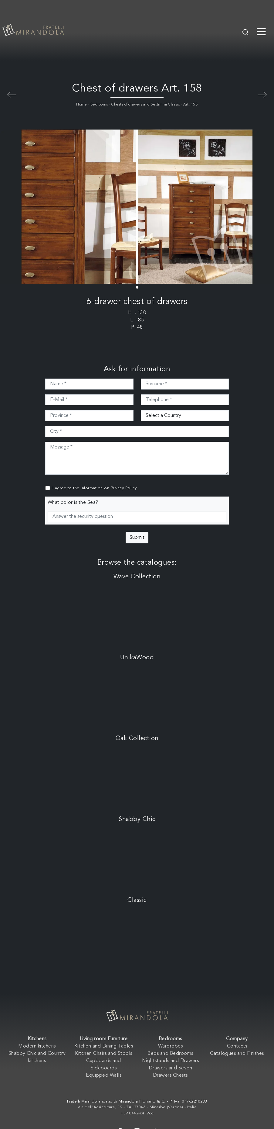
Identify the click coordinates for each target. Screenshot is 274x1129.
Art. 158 (190, 104)
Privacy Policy (124, 488)
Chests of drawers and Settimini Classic (145, 104)
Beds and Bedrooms (170, 1053)
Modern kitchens (37, 1046)
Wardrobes (170, 1046)
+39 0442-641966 (137, 1113)
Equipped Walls (103, 1075)
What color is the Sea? (73, 502)
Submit (137, 537)
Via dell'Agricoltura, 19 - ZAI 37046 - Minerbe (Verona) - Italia (137, 1107)
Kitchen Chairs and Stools (103, 1053)
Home (81, 104)
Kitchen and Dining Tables (103, 1046)
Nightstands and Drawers (170, 1060)
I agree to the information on (94, 488)
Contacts (237, 1046)
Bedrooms (99, 104)
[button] (137, 287)
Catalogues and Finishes (237, 1053)
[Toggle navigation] (261, 31)
